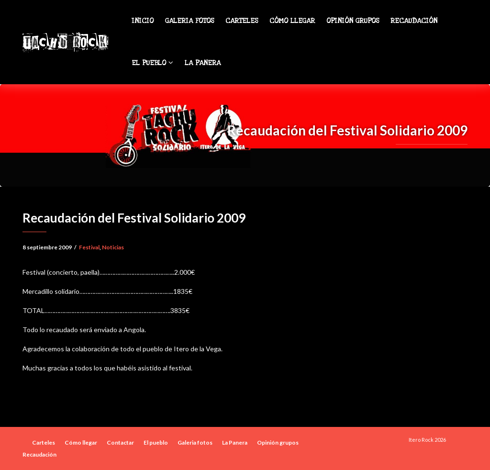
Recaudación (413, 20)
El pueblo (152, 62)
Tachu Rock (64, 42)
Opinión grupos (352, 20)
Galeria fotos (189, 20)
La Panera (203, 62)
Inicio (143, 20)
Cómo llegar (292, 20)
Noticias (113, 247)
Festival (89, 247)
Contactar (120, 442)
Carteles (241, 20)
